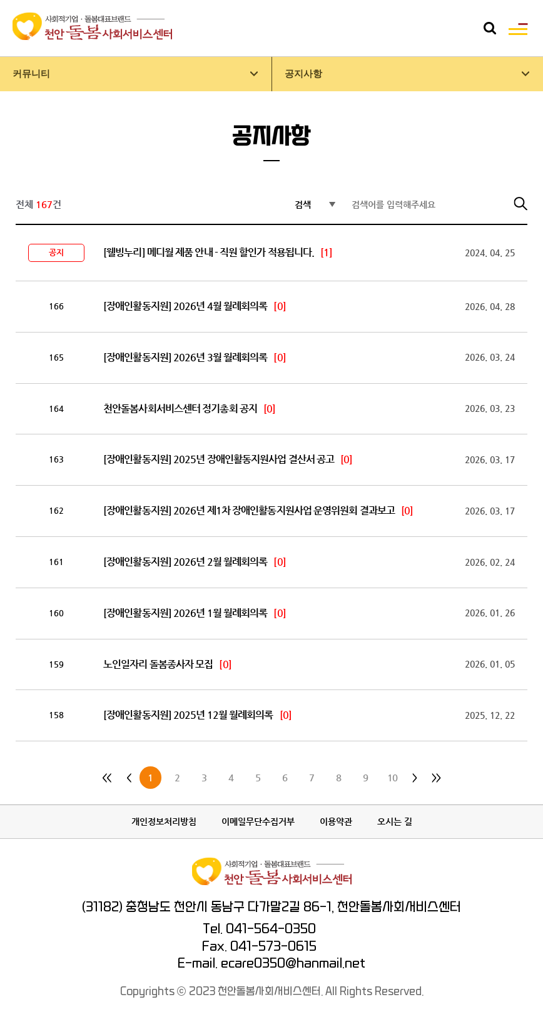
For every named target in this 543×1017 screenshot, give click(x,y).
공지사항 (303, 74)
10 (392, 778)
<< (106, 778)
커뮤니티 (31, 74)
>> (436, 778)
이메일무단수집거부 (258, 821)
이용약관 (336, 821)
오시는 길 (394, 821)
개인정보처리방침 (163, 821)
